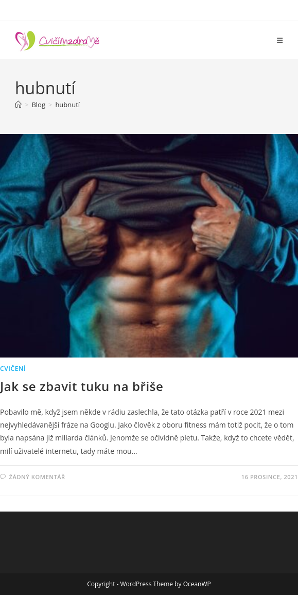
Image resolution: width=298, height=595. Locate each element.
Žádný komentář (37, 477)
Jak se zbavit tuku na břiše (82, 386)
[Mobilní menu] (280, 40)
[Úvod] (18, 104)
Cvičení (13, 368)
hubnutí (67, 104)
